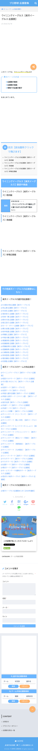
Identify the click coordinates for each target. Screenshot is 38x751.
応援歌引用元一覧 (9, 730)
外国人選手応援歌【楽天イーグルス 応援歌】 (18, 393)
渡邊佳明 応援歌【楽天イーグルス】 (15, 340)
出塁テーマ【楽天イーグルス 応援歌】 (16, 464)
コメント (5, 581)
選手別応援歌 (10, 745)
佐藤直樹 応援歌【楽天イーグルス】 (15, 343)
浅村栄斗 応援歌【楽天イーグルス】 (15, 314)
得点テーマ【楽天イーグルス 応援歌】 (16, 468)
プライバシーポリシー (10, 726)
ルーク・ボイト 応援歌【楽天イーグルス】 (17, 326)
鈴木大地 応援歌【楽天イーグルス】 (15, 320)
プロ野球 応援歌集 (19, 3)
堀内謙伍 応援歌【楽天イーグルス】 (15, 358)
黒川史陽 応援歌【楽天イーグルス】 (15, 329)
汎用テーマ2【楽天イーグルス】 (13, 390)
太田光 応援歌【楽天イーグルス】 (14, 311)
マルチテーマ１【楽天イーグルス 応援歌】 (17, 459)
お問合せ (6, 722)
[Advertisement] (19, 46)
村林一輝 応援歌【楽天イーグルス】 (15, 317)
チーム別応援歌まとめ (25, 745)
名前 (4, 598)
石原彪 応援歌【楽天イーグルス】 (14, 361)
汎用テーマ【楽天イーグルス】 (13, 387)
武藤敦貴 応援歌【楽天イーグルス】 (15, 349)
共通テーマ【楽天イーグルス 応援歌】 (16, 405)
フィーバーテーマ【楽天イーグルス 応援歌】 (18, 456)
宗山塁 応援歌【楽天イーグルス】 (14, 308)
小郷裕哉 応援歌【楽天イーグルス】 (15, 352)
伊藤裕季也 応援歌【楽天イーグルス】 (16, 346)
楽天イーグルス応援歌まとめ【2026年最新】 (18, 491)
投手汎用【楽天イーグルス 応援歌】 (15, 402)
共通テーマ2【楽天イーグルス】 (13, 408)
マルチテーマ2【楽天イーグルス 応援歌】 (17, 462)
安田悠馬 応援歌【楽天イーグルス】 (15, 355)
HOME (19, 741)
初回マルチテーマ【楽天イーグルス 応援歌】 (18, 379)
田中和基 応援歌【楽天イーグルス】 (15, 331)
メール (5, 607)
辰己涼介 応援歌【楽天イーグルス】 (15, 323)
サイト (4, 617)
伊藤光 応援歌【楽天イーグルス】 (14, 334)
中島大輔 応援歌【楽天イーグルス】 (15, 337)
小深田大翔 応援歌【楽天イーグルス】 (16, 305)
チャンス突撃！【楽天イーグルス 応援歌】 (17, 411)
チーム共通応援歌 (17, 556)
